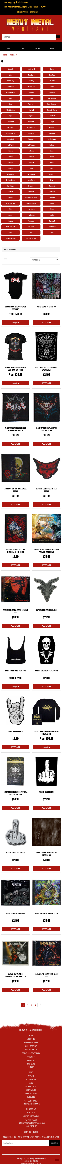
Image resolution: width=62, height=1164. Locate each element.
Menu (8, 48)
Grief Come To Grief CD (46, 306)
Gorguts (31, 168)
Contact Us (31, 1056)
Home (5, 54)
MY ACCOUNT (31, 1109)
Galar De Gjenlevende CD (15, 913)
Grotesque (10, 221)
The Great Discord (10, 238)
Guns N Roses (52, 227)
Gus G (31, 232)
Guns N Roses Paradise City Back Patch (46, 368)
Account (52, 48)
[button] (57, 1160)
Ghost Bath (31, 104)
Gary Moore (52, 81)
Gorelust (10, 162)
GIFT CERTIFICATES (31, 1100)
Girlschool (52, 116)
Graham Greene (10, 180)
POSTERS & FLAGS (31, 1086)
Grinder (10, 215)
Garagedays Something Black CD (47, 975)
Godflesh (51, 145)
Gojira (52, 151)
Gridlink (52, 203)
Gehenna (31, 92)
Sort (24, 258)
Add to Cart (46, 322)
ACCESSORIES (31, 1079)
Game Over (52, 75)
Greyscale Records (31, 203)
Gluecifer (51, 127)
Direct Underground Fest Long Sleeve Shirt (46, 732)
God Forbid (10, 145)
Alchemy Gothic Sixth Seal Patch (46, 490)
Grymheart (52, 221)
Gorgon (52, 162)
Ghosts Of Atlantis (52, 110)
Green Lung (52, 197)
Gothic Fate (10, 174)
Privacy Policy (31, 1049)
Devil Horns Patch (15, 731)
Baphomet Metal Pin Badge (46, 610)
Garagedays (31, 81)
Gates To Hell (31, 86)
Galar (10, 75)
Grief (10, 209)
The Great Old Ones (31, 238)
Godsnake (31, 151)
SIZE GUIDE (31, 1112)
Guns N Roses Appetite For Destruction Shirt (15, 368)
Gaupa (52, 86)
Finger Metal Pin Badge (15, 852)
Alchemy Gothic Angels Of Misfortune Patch (15, 429)
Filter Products (10, 249)
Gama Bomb (31, 75)
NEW (31, 1072)
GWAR (52, 232)
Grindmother (31, 215)
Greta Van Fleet (10, 203)
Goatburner (31, 133)
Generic (31, 98)
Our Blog (31, 1063)
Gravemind (31, 186)
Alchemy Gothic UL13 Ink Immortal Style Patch (15, 550)
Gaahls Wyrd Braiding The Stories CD (46, 854)
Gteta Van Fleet (10, 227)
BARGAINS (31, 1097)
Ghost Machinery (52, 104)
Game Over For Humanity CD (46, 913)
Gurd (10, 232)
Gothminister (31, 174)
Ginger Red (31, 116)
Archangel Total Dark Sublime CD (15, 611)
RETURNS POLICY (31, 1119)
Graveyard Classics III (31, 197)
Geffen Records (10, 92)
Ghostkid (31, 110)
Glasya (52, 121)
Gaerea (52, 69)
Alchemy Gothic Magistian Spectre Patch (46, 429)
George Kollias (52, 98)
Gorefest (51, 156)
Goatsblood (10, 139)
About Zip (31, 1060)
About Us (31, 1038)
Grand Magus (31, 180)
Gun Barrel (31, 227)
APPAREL (31, 1075)
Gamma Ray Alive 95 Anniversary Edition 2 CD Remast (15, 976)
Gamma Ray (10, 81)
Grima (52, 209)
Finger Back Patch (46, 792)
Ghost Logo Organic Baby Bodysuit (15, 308)
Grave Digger (10, 186)
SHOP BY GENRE (31, 1093)
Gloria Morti (10, 127)
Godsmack (10, 151)
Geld (10, 98)
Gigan (10, 116)
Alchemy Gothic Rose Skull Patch (15, 490)
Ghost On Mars (10, 110)
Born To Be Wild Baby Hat (15, 670)
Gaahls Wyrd (31, 69)
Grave (51, 180)
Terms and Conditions (31, 1053)
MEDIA (31, 1082)
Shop (23, 48)
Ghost (10, 104)
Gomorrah (10, 156)
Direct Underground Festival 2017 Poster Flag (16, 793)
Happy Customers (31, 1042)
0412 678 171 (32, 1126)
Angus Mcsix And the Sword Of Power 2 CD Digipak (46, 550)
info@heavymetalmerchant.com (32, 1123)
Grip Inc (52, 215)
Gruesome (31, 221)
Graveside (10, 69)
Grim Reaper (31, 209)
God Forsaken (31, 145)
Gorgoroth (10, 168)
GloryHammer (31, 127)
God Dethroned (52, 139)
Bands (12, 54)
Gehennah (52, 92)
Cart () (37, 48)
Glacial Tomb (10, 121)
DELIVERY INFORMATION (31, 1116)
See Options (15, 322)
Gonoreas (31, 156)
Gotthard (51, 174)
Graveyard (10, 197)
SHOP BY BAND (31, 1089)
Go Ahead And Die (10, 133)
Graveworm (52, 192)
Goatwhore (31, 139)
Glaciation (31, 121)
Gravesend (10, 192)
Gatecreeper (10, 86)
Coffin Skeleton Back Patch (46, 670)
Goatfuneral (52, 133)
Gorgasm (31, 162)
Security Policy (31, 1046)
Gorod (52, 168)
